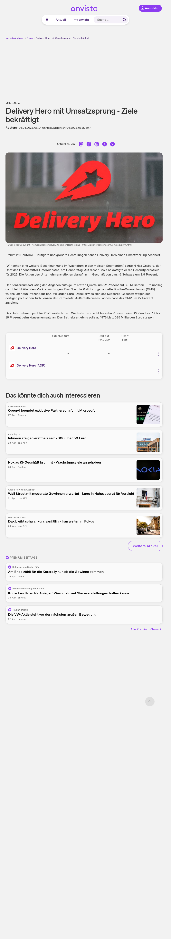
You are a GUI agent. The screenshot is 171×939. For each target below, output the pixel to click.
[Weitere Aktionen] (158, 354)
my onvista (81, 20)
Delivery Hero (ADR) (31, 365)
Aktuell (61, 20)
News (30, 38)
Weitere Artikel (145, 546)
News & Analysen (14, 38)
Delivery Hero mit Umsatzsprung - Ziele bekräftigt (62, 38)
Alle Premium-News (146, 629)
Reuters (11, 128)
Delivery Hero (107, 255)
